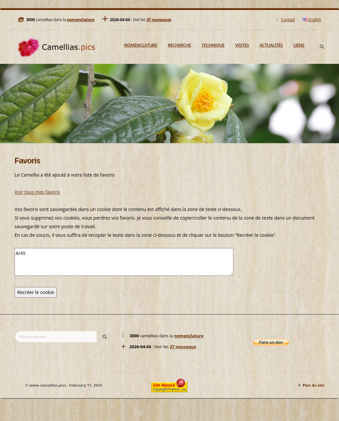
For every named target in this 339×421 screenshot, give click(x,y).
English (312, 19)
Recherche (179, 45)
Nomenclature (140, 45)
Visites (242, 45)
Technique (213, 45)
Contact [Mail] (285, 19)
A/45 (124, 262)
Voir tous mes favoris (37, 192)
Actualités (271, 45)
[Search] (321, 47)
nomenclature (80, 19)
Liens (298, 45)
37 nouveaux (158, 19)
